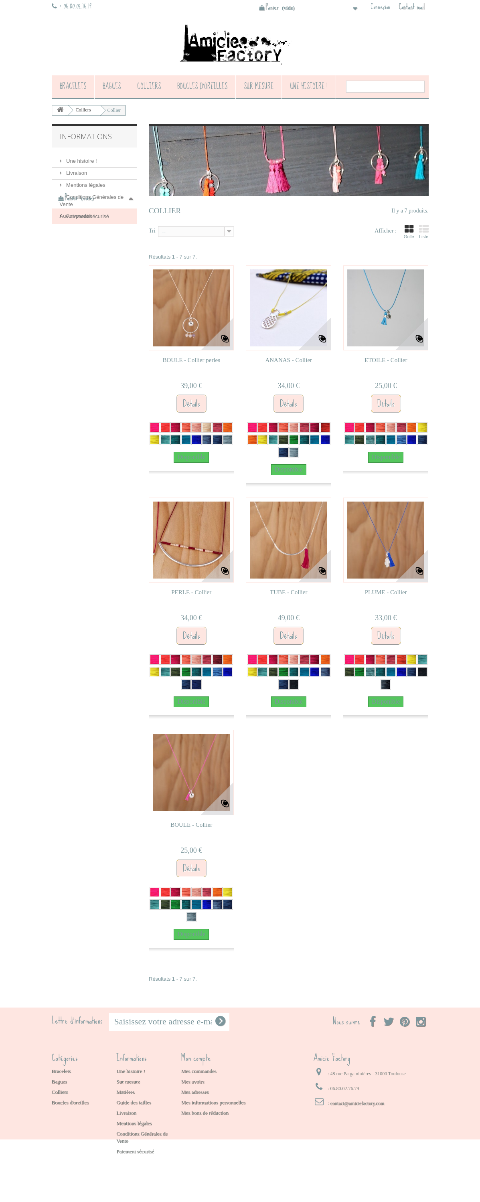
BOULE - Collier (191, 825)
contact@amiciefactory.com (357, 1103)
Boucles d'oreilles (202, 86)
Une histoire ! (309, 86)
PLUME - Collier (386, 592)
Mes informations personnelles (213, 1102)
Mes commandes (199, 1071)
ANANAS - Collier (288, 360)
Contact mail (412, 7)
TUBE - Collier (288, 592)
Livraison (76, 170)
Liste (424, 232)
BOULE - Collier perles (191, 360)
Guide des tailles (133, 1102)
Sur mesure (258, 86)
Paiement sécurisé (87, 213)
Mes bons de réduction (205, 1113)
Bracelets (73, 86)
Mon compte (196, 1057)
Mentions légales (85, 182)
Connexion (380, 7)
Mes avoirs (192, 1082)
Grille (409, 232)
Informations (86, 136)
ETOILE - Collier (386, 360)
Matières (125, 1092)
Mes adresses (195, 1092)
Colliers (149, 86)
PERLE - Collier (191, 592)
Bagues (112, 86)
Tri (152, 231)
